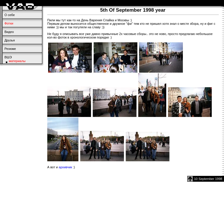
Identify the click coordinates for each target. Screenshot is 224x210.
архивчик (65, 167)
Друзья (9, 40)
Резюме (10, 48)
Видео (9, 32)
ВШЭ (8, 57)
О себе (9, 15)
